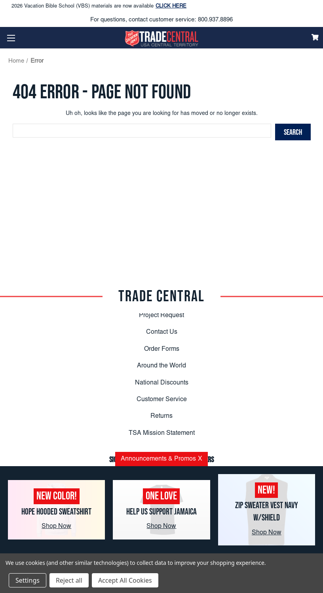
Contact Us (161, 332)
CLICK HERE (171, 6)
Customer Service (162, 399)
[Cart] (315, 37)
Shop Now (56, 526)
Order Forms (161, 349)
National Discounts (161, 383)
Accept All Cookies (125, 580)
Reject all (69, 580)
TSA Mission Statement (162, 433)
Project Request (161, 315)
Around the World (161, 366)
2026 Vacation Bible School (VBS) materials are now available (98, 7)
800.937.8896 (215, 20)
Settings (27, 580)
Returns (161, 416)
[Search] (293, 132)
